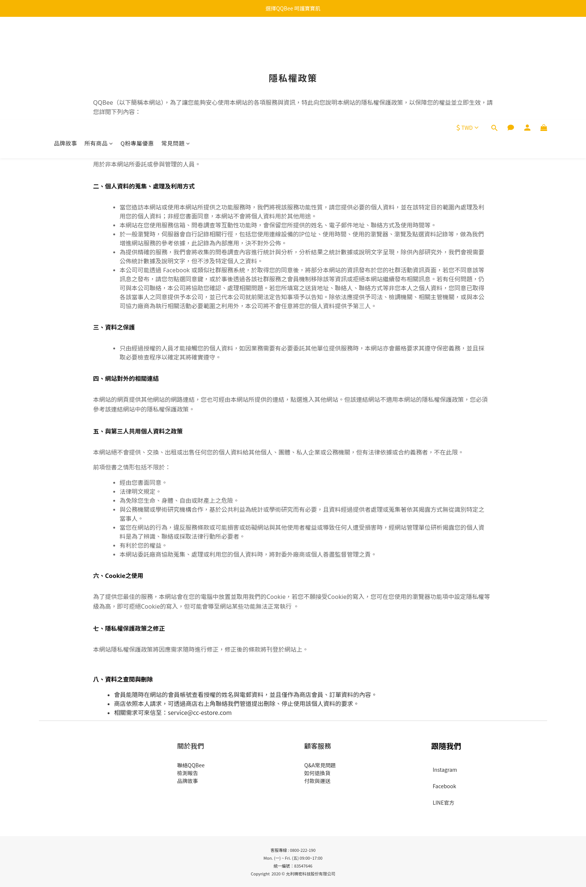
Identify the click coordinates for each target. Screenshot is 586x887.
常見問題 (175, 40)
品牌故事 (65, 40)
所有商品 (98, 40)
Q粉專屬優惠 (137, 40)
